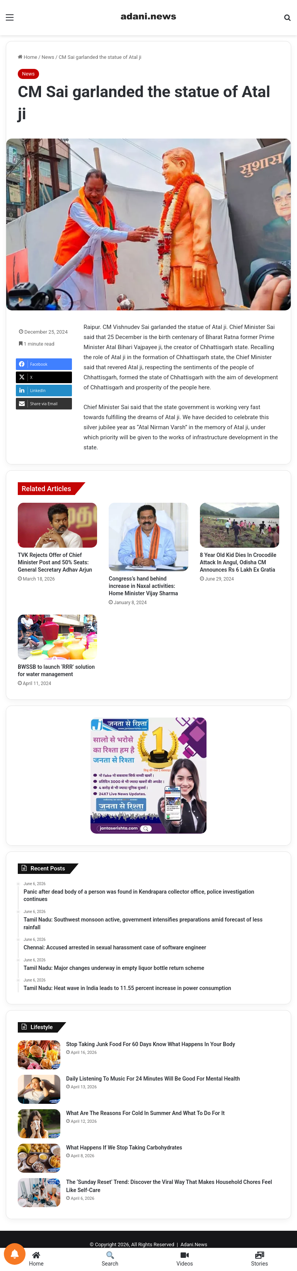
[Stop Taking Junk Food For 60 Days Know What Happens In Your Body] (39, 1054)
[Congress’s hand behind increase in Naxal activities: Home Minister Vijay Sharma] (148, 537)
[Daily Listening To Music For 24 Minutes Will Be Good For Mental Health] (39, 1089)
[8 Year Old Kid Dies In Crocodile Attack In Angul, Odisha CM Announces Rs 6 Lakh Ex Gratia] (239, 525)
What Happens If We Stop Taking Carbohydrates (124, 1147)
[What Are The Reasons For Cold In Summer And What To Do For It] (39, 1123)
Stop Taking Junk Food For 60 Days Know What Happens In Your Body (150, 1044)
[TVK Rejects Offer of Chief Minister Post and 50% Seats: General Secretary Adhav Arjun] (57, 525)
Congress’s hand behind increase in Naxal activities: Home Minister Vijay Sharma (143, 586)
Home (27, 57)
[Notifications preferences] (15, 1254)
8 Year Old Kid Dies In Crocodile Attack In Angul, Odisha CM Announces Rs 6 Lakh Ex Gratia (238, 562)
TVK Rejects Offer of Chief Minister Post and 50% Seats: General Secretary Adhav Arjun (55, 562)
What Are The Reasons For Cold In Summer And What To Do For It (145, 1113)
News (48, 57)
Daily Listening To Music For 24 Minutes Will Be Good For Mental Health (153, 1079)
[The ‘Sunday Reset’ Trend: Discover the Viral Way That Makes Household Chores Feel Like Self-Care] (39, 1192)
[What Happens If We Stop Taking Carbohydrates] (39, 1158)
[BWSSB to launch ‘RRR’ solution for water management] (57, 637)
